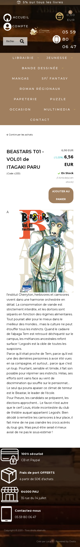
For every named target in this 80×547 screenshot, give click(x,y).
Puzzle (58, 99)
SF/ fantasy (55, 78)
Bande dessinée (40, 68)
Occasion (20, 109)
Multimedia (57, 109)
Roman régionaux (40, 89)
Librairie (23, 58)
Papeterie (25, 99)
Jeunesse (56, 58)
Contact (40, 120)
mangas (20, 78)
